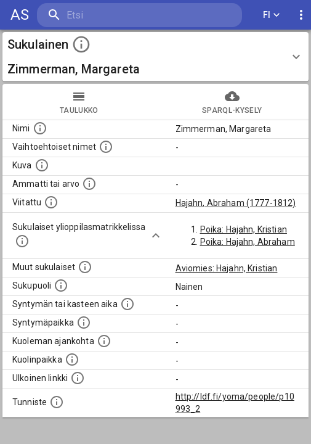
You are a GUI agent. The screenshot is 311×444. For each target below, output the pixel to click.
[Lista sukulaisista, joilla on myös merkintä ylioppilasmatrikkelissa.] (22, 241)
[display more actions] (301, 15)
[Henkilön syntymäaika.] (127, 304)
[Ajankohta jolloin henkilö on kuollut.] (104, 341)
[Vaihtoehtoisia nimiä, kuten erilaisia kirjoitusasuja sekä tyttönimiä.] (106, 147)
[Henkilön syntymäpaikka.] (84, 322)
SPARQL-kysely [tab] (232, 102)
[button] (155, 56)
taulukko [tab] (79, 102)
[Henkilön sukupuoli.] (61, 285)
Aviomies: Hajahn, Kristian (227, 268)
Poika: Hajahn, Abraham (247, 242)
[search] (110, 15)
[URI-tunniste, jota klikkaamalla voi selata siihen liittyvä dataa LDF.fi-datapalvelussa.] (57, 402)
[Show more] (156, 235)
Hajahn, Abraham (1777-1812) (236, 203)
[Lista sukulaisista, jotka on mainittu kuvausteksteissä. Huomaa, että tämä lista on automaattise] (85, 267)
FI (271, 15)
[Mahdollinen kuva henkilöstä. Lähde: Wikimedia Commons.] (42, 165)
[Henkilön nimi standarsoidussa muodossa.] (40, 128)
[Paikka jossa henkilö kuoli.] (72, 359)
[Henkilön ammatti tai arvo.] (89, 184)
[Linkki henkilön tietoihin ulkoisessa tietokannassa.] (77, 378)
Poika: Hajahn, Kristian (243, 229)
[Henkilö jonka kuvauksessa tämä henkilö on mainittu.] (51, 202)
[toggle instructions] (81, 44)
